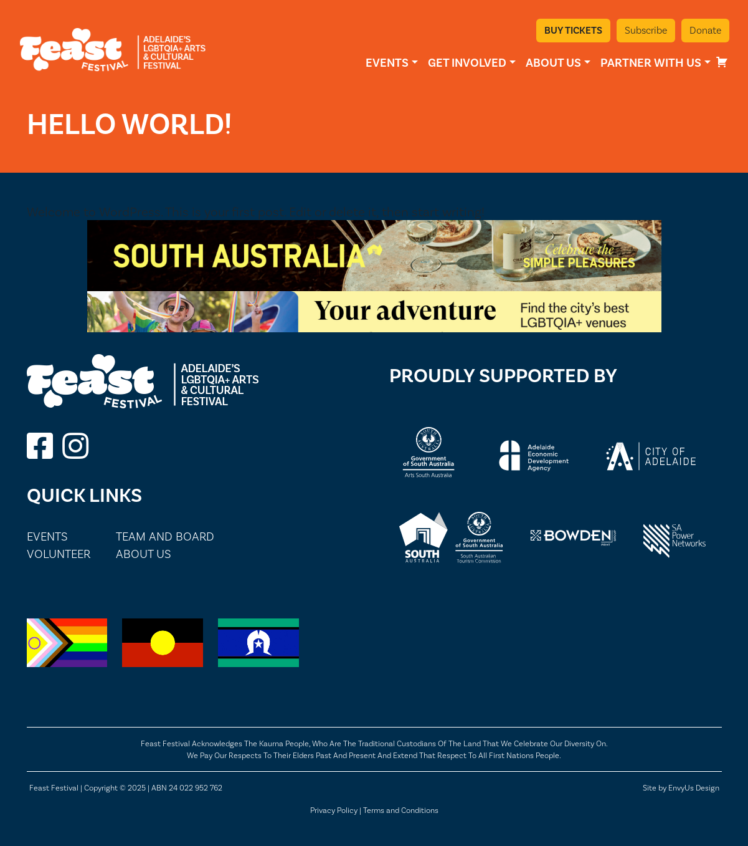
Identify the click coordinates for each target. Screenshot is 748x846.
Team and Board (165, 536)
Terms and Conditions (400, 810)
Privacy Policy (333, 810)
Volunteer (58, 554)
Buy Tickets (573, 30)
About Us (553, 62)
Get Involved (467, 62)
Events (387, 62)
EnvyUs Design (693, 787)
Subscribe (646, 30)
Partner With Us (650, 62)
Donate (705, 30)
